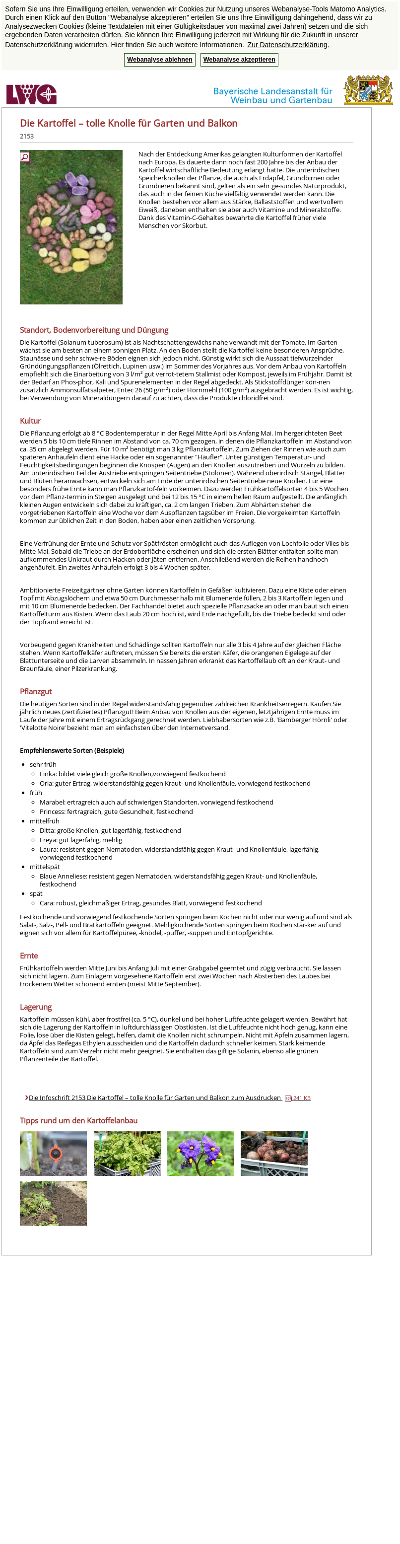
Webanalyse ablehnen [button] (159, 59)
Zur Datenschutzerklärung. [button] (289, 45)
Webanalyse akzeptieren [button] (239, 59)
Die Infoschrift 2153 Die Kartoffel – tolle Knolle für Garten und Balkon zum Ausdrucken (170, 1097)
